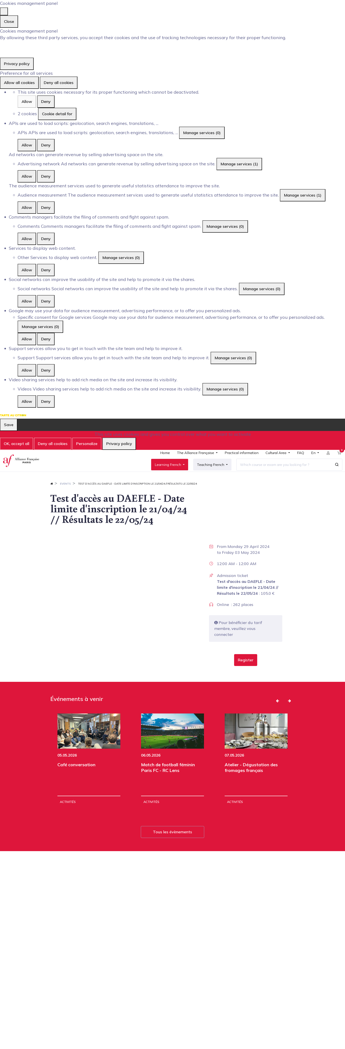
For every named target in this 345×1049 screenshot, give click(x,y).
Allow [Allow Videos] (27, 401)
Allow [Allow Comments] (27, 238)
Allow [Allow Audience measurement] (27, 207)
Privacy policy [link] (17, 63)
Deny (46, 101)
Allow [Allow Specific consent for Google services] (27, 338)
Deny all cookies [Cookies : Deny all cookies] (58, 82)
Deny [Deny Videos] (46, 401)
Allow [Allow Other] (27, 269)
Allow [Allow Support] (27, 370)
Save (8, 424)
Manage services (202, 132)
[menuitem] (161, 461)
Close (9, 21)
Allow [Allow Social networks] (27, 301)
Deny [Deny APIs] (46, 145)
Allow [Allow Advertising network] (27, 176)
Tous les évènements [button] (172, 845)
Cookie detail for (57, 113)
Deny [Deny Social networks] (46, 301)
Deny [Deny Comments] (46, 238)
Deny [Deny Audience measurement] (46, 207)
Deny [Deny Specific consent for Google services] (46, 338)
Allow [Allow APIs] (27, 145)
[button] (245, 674)
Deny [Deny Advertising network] (46, 176)
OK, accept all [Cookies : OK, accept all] (16, 443)
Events (65, 497)
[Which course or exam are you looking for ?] (280, 471)
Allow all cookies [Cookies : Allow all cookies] (19, 82)
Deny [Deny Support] (46, 370)
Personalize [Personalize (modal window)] (86, 443)
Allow (27, 101)
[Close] (4, 11)
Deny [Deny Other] (46, 269)
